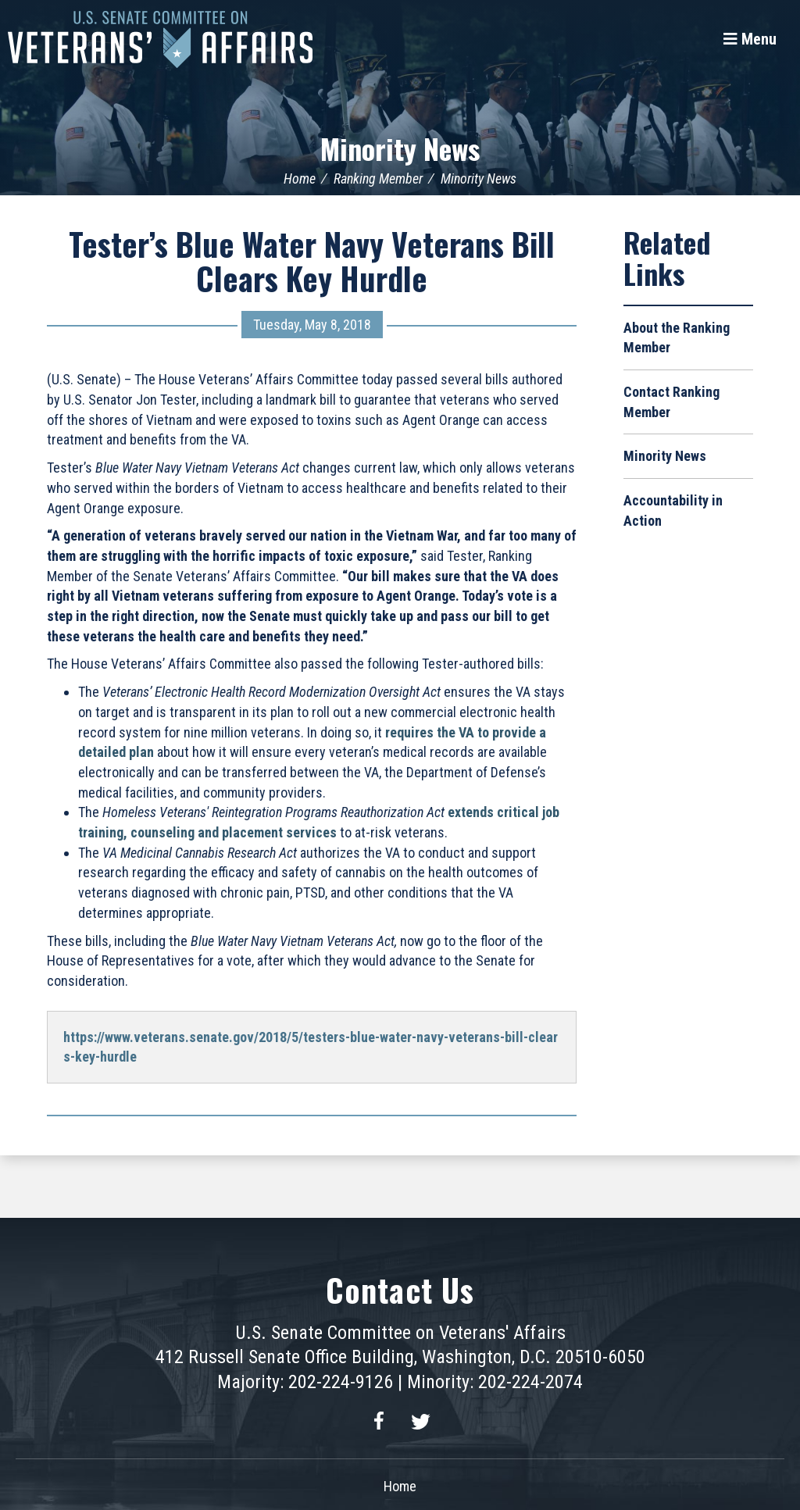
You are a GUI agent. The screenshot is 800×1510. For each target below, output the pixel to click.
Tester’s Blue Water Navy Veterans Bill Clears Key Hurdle (312, 261)
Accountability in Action (673, 510)
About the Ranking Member (676, 337)
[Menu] (750, 39)
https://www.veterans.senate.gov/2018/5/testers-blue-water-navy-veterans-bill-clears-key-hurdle (310, 1047)
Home (300, 178)
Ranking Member (378, 178)
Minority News (400, 148)
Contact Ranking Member (671, 402)
